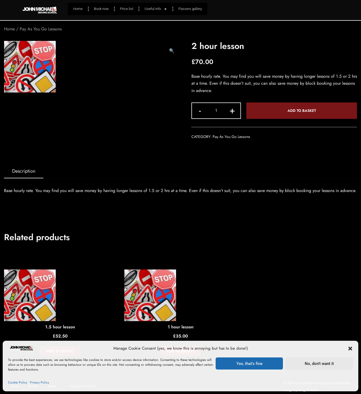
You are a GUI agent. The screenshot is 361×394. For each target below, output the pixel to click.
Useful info (156, 9)
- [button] (200, 110)
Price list (126, 9)
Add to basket (302, 110)
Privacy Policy (39, 382)
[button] (350, 348)
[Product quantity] (216, 110)
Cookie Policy (17, 382)
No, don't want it (319, 363)
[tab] (23, 171)
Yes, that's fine (249, 363)
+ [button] (232, 110)
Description (23, 171)
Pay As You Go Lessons (41, 29)
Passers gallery (190, 9)
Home (78, 9)
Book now (101, 9)
